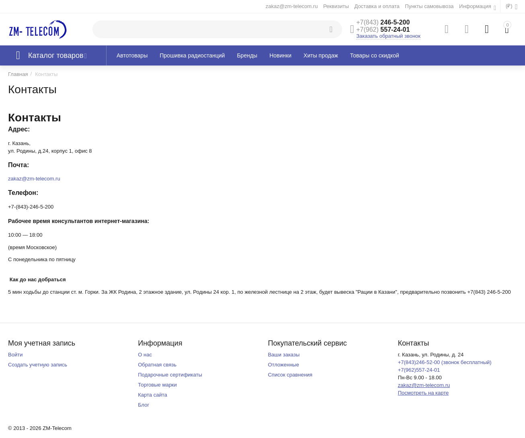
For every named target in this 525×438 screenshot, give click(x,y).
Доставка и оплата (376, 6)
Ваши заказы (283, 355)
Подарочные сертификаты (170, 375)
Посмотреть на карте (423, 393)
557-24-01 (383, 29)
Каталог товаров (56, 55)
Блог (143, 405)
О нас (145, 355)
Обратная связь (157, 365)
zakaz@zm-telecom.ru (292, 6)
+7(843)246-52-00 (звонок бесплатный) (445, 362)
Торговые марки (157, 385)
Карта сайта (152, 395)
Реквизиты (336, 6)
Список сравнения (290, 375)
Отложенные (283, 365)
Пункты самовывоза (429, 6)
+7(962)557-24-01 (419, 370)
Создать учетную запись (37, 365)
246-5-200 (383, 22)
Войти (15, 355)
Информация (475, 6)
